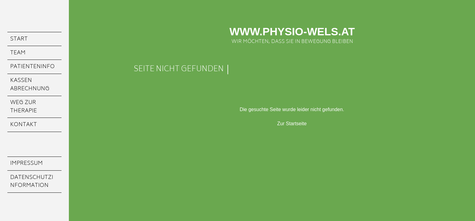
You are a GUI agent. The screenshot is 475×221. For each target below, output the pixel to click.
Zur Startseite (292, 123)
